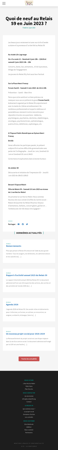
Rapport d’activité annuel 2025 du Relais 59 (26, 275)
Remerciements (13, 246)
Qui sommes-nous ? (29, 409)
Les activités (29, 417)
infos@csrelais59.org (29, 399)
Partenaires (29, 433)
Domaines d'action (29, 414)
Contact (28, 402)
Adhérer (29, 427)
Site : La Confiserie (29, 446)
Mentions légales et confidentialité (29, 443)
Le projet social (29, 412)
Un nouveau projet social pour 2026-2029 (25, 333)
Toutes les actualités (29, 359)
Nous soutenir (29, 430)
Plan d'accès (29, 389)
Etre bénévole (28, 424)
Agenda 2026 (12, 304)
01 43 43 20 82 (29, 396)
